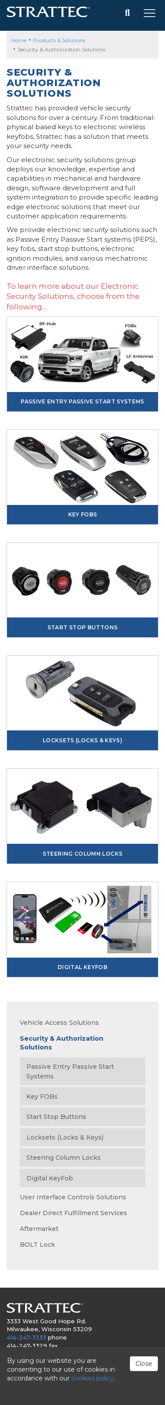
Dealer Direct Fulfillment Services (73, 1213)
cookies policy (92, 1378)
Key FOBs (82, 514)
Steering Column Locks (83, 853)
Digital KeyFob (82, 967)
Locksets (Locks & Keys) (82, 740)
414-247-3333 (26, 1337)
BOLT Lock (37, 1245)
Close (144, 1364)
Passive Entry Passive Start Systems (82, 401)
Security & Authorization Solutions (61, 1043)
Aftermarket (39, 1229)
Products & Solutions (59, 40)
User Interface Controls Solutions (73, 1197)
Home (18, 40)
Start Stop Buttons (82, 627)
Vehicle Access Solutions (59, 1023)
